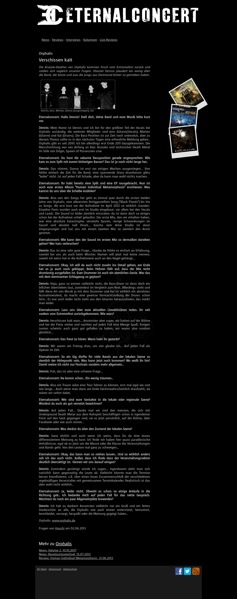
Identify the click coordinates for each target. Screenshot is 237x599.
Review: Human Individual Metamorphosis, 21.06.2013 (76, 558)
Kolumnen (90, 40)
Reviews (57, 40)
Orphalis (64, 544)
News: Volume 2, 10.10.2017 (57, 550)
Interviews (73, 40)
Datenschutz (70, 569)
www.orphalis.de (63, 521)
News (45, 40)
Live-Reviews (109, 40)
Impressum (55, 569)
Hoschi (59, 528)
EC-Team (41, 569)
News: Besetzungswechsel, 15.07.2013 (65, 554)
